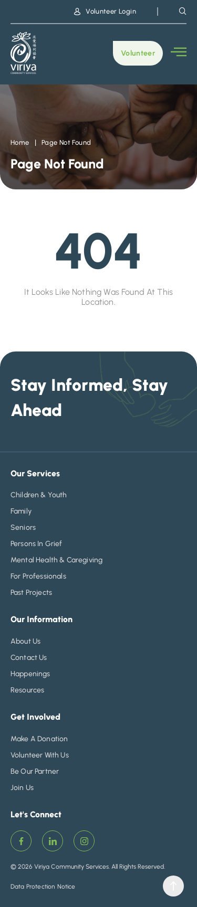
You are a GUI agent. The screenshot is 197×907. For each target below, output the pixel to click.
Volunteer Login (105, 11)
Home (20, 142)
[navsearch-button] (182, 11)
